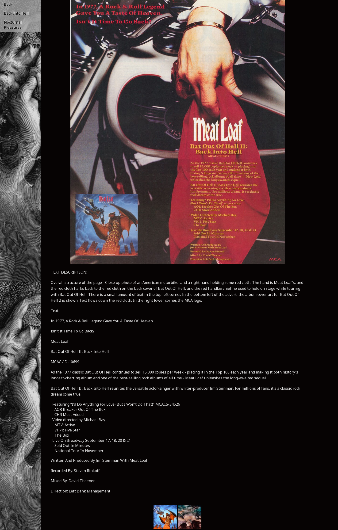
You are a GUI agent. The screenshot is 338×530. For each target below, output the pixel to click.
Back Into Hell (16, 13)
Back (8, 4)
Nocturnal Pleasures (13, 25)
